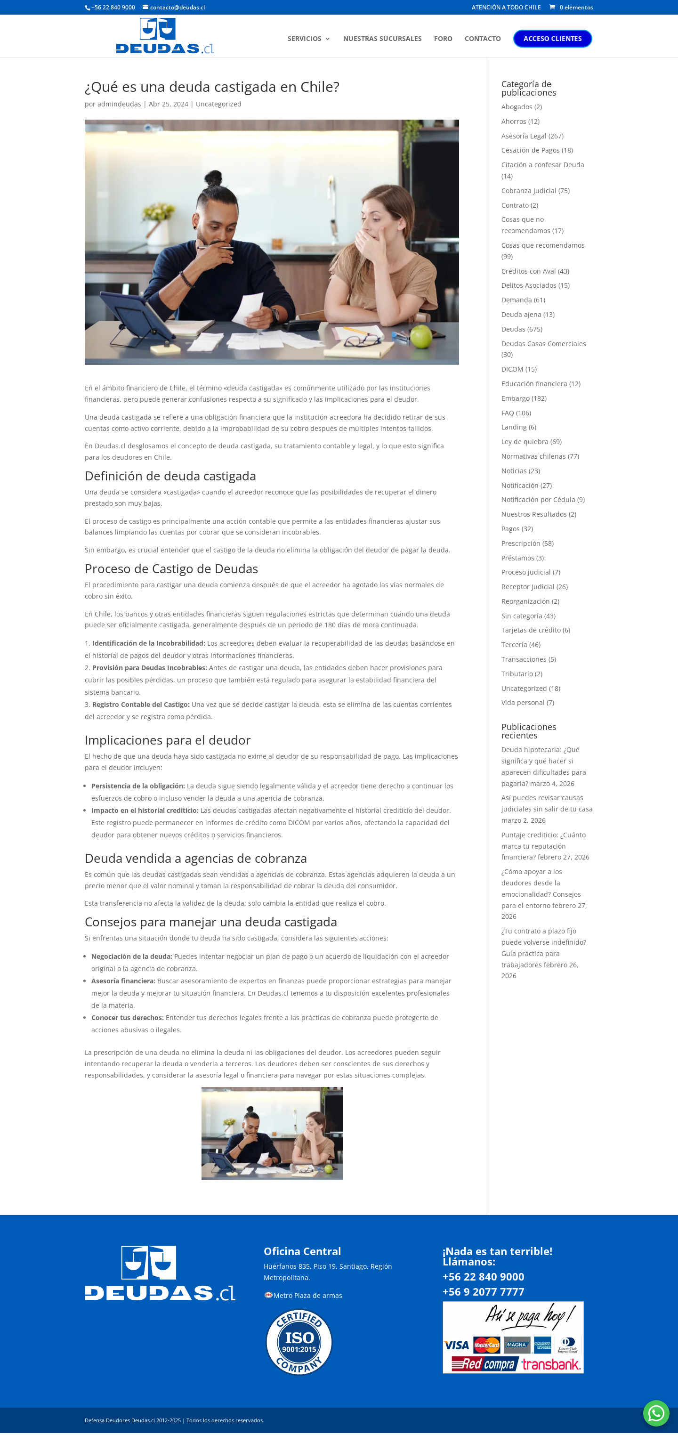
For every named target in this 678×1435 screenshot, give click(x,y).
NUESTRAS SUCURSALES (383, 39)
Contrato (515, 205)
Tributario (517, 673)
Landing (514, 426)
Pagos (510, 528)
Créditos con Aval (528, 271)
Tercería (514, 644)
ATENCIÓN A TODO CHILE (506, 8)
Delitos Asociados (529, 285)
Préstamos (517, 557)
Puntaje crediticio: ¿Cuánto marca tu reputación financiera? (543, 846)
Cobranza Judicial (529, 190)
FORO (444, 39)
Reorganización (525, 601)
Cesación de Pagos (530, 150)
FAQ (507, 412)
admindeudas (119, 103)
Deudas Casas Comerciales (543, 343)
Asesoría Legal (524, 135)
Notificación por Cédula (538, 499)
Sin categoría (521, 615)
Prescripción (521, 543)
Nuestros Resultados (534, 514)
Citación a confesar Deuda (542, 164)
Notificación (520, 485)
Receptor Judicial (528, 586)
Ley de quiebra (525, 441)
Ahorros (513, 121)
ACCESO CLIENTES (554, 38)
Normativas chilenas (533, 456)
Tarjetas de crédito (531, 629)
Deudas (513, 328)
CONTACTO (484, 39)
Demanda (516, 299)
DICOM (512, 369)
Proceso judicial (526, 572)
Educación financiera (534, 383)
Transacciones (524, 659)
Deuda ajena (521, 314)
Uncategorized (219, 103)
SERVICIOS (306, 39)
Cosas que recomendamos (543, 245)
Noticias (514, 470)
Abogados (517, 106)
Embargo (515, 398)
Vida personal (523, 702)
